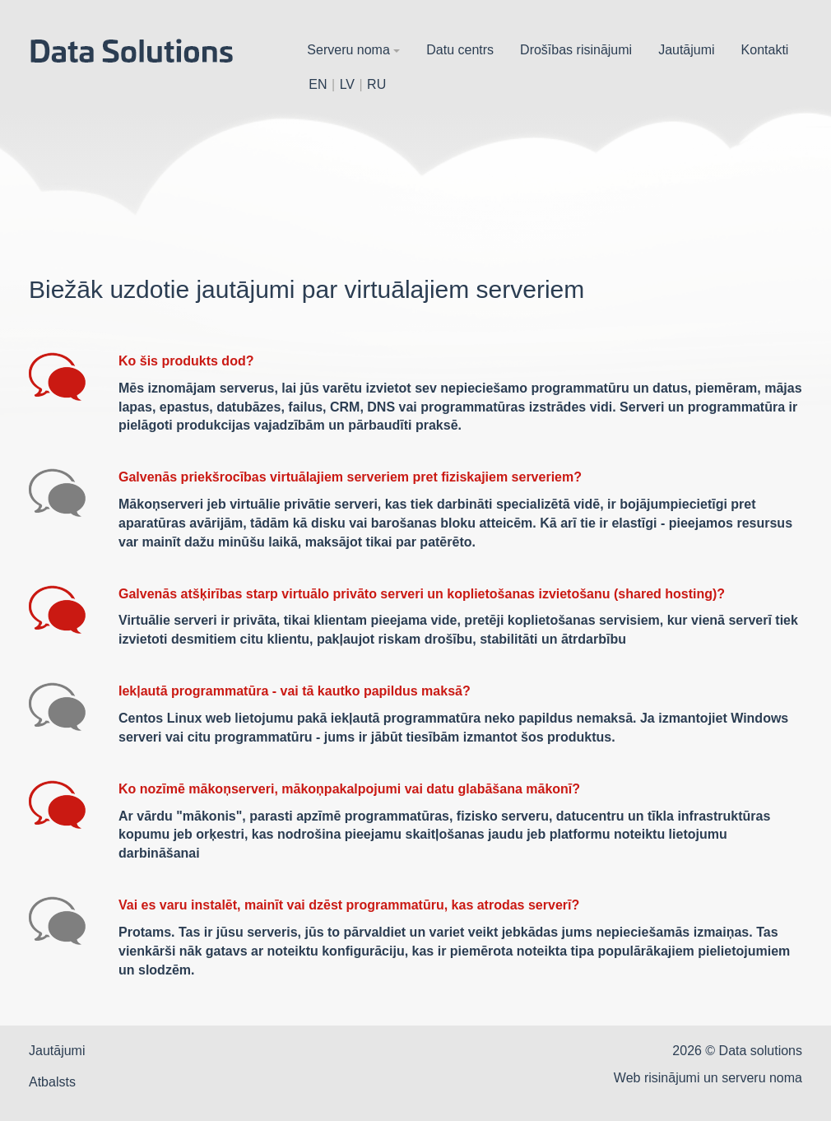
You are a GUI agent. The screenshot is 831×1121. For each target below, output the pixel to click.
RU (376, 84)
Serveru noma (353, 50)
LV (347, 84)
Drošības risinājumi (576, 50)
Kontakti (765, 50)
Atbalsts (52, 1082)
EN (318, 84)
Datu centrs (460, 50)
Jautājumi (686, 50)
